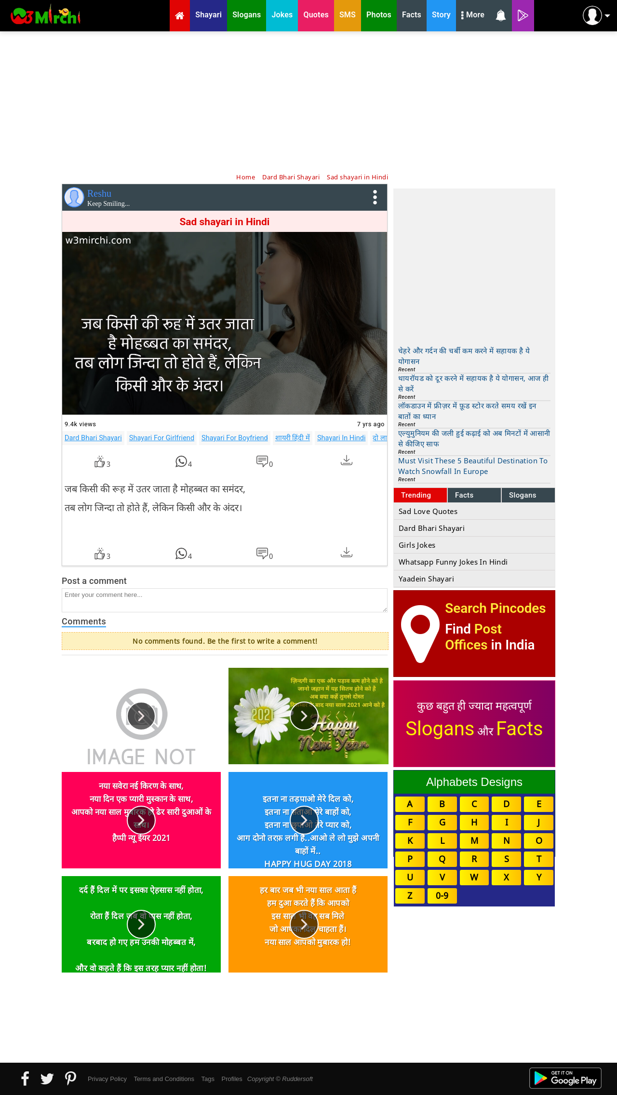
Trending (416, 495)
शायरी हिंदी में (292, 437)
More (472, 16)
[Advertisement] (308, 101)
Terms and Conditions (164, 1078)
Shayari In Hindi (341, 437)
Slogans (523, 495)
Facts (464, 495)
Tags (208, 1078)
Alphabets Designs (474, 781)
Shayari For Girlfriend (161, 437)
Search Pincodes (495, 608)
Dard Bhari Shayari (93, 437)
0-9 (442, 895)
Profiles (231, 1078)
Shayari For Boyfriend (234, 437)
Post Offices (473, 637)
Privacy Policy (107, 1078)
